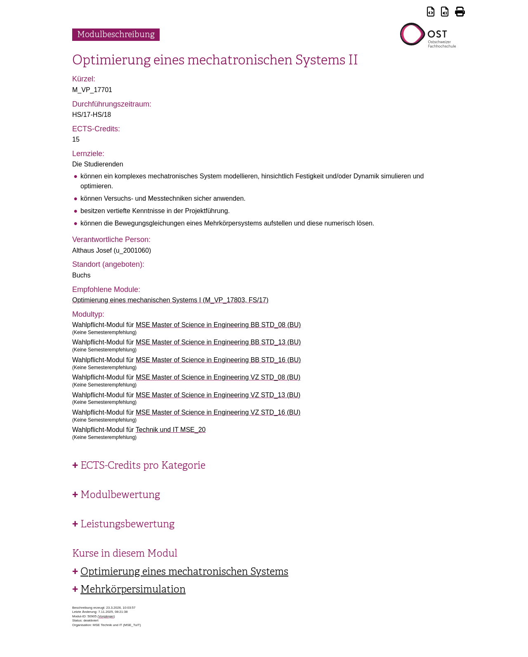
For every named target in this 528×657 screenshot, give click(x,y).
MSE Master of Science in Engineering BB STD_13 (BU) (218, 342)
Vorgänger (106, 616)
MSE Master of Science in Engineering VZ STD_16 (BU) (218, 412)
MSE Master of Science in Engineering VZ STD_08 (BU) (218, 377)
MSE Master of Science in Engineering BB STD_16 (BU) (218, 359)
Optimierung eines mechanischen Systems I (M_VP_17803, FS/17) (170, 300)
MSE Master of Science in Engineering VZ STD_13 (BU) (218, 394)
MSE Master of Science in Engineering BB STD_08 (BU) (218, 324)
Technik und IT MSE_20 (171, 429)
